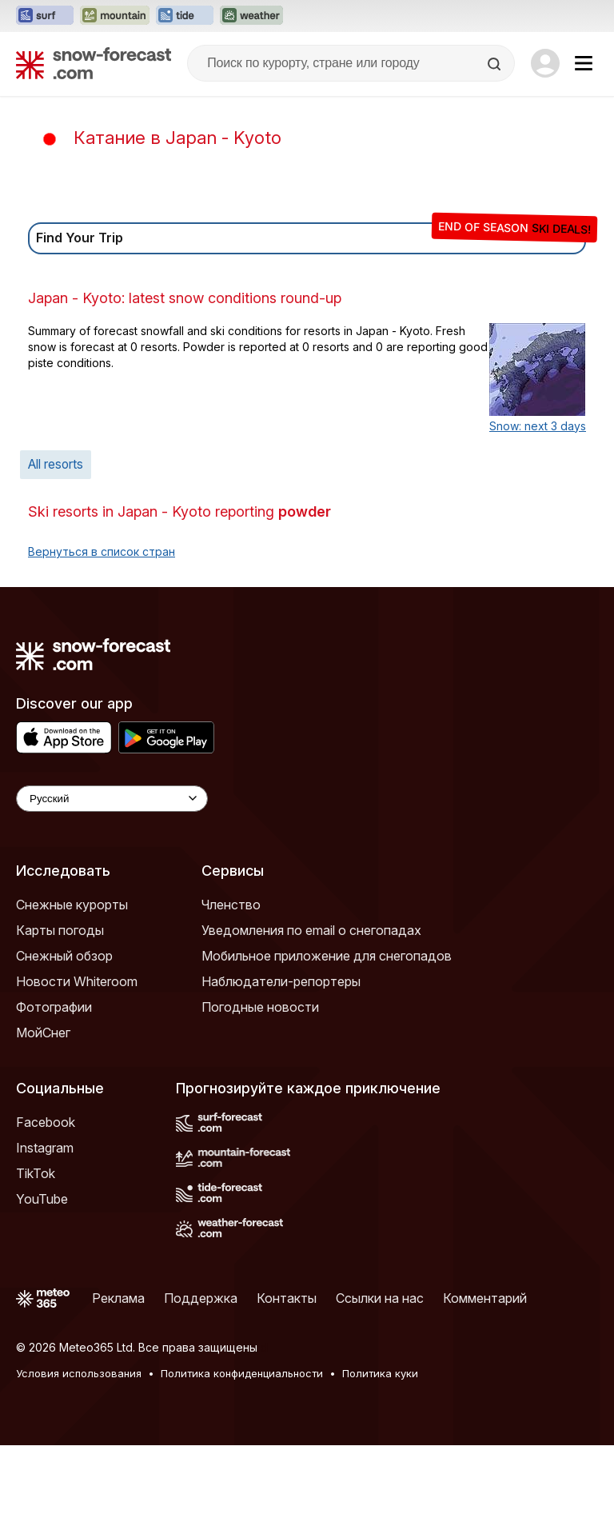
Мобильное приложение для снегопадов (326, 1041)
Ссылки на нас (380, 1383)
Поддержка (200, 1383)
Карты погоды (60, 1015)
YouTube (42, 1284)
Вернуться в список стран (101, 636)
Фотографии (54, 1092)
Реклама (118, 1383)
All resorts (55, 549)
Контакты (287, 1383)
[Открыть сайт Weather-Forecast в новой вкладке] (251, 16)
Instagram (45, 1232)
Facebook (45, 1207)
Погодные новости (260, 1092)
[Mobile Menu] (583, 63)
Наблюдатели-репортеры (281, 1066)
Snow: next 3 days (537, 510)
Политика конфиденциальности (242, 1458)
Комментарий (485, 1383)
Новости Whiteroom (77, 1066)
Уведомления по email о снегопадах (311, 1015)
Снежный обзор (64, 1041)
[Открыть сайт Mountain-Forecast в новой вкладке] (115, 16)
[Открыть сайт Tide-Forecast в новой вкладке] (184, 16)
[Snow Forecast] (93, 63)
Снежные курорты (72, 989)
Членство (231, 989)
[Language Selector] (112, 883)
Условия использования (79, 1458)
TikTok (35, 1258)
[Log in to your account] (545, 63)
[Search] (495, 64)
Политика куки (380, 1458)
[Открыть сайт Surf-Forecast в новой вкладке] (45, 16)
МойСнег (43, 1117)
